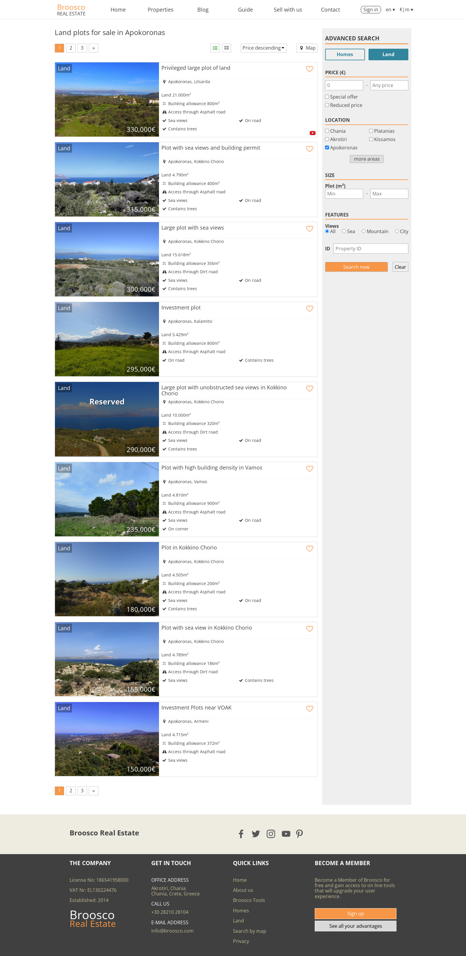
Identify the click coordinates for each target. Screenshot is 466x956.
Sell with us (288, 9)
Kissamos (385, 139)
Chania (338, 131)
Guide (245, 9)
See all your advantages (355, 926)
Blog (203, 9)
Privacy (241, 941)
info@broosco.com (172, 930)
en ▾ (390, 9)
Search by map (249, 931)
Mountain (375, 231)
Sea (348, 231)
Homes (345, 54)
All (330, 231)
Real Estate (71, 13)
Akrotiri (338, 139)
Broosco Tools (249, 900)
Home (118, 9)
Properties (161, 9)
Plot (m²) (335, 186)
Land (388, 54)
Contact (330, 9)
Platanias (384, 131)
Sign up (355, 913)
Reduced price (346, 105)
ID (327, 248)
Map (307, 48)
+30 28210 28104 (169, 912)
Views (332, 226)
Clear (400, 267)
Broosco (71, 7)
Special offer (344, 97)
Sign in (370, 9)
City (401, 231)
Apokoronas (344, 147)
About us (243, 890)
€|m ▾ (406, 9)
